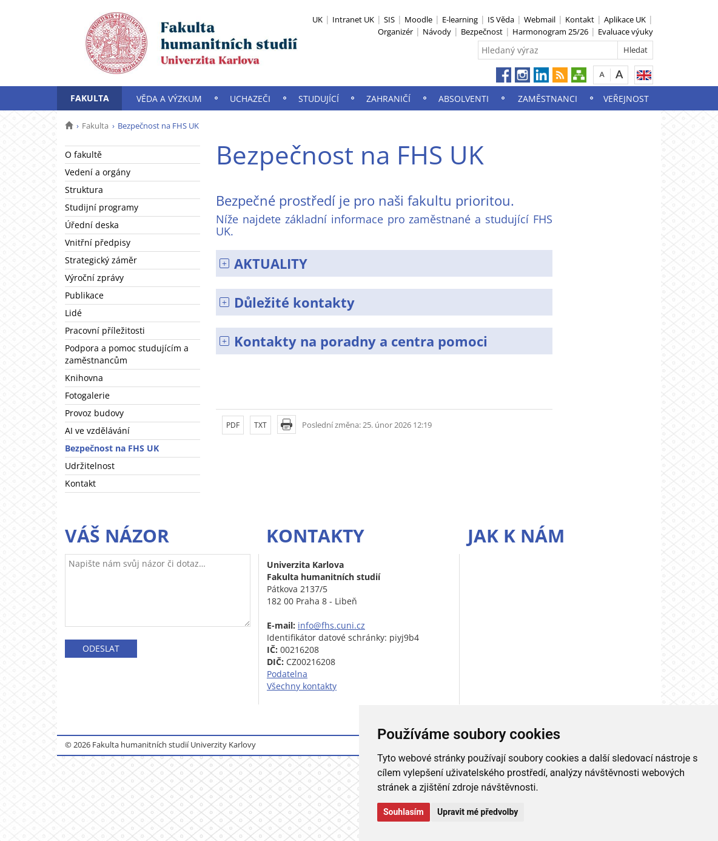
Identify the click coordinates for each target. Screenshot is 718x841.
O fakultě (83, 154)
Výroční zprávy (94, 277)
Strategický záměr (101, 260)
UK (317, 19)
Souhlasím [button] (403, 812)
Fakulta (89, 98)
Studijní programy (101, 207)
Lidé (73, 313)
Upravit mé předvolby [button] (477, 812)
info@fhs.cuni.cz (331, 625)
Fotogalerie (87, 395)
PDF (233, 425)
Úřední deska (92, 225)
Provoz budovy (94, 413)
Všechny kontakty (302, 686)
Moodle (418, 19)
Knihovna (84, 377)
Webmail (539, 19)
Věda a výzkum (169, 98)
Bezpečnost (482, 31)
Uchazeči (250, 98)
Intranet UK (353, 19)
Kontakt (579, 19)
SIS (389, 19)
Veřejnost (626, 98)
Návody (437, 31)
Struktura (84, 189)
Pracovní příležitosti (105, 330)
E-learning (460, 19)
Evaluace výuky (625, 31)
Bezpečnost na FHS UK (112, 448)
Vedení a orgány (97, 172)
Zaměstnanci (547, 98)
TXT (260, 425)
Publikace (84, 295)
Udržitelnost (90, 465)
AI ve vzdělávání (97, 430)
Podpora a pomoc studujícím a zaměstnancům (127, 354)
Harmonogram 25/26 (550, 31)
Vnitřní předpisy (97, 242)
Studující (318, 98)
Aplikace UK (625, 19)
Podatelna (287, 674)
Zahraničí (388, 98)
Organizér (395, 31)
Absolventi (463, 98)
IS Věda (501, 19)
